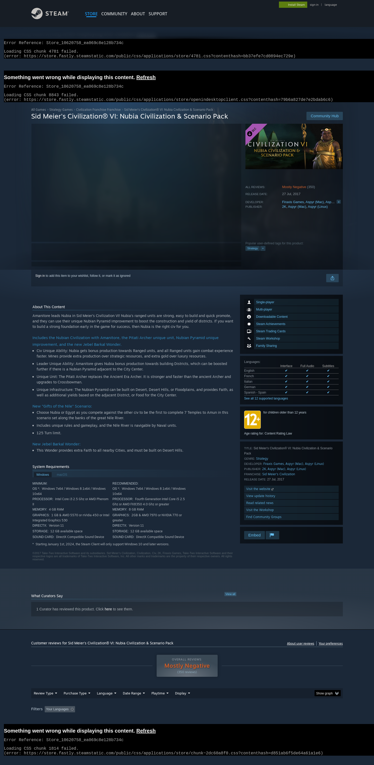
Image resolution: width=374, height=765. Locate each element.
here (108, 615)
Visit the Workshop (260, 516)
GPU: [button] (275, 715)
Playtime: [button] (150, 715)
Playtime (158, 699)
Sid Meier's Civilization (278, 480)
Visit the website (260, 495)
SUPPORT (158, 14)
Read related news (259, 509)
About (138, 14)
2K (284, 213)
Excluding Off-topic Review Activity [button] (110, 715)
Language (104, 699)
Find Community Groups (264, 523)
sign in (314, 4)
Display (180, 699)
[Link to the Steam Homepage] (54, 18)
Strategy (252, 254)
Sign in (40, 282)
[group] (187, 715)
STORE (91, 14)
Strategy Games (61, 116)
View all (230, 600)
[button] (48, 715)
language (331, 4)
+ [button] (263, 254)
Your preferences (331, 650)
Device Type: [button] (297, 715)
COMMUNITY (114, 14)
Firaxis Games (293, 208)
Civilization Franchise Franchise (98, 116)
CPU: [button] (257, 715)
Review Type (43, 699)
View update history (260, 502)
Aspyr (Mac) (315, 208)
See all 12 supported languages (266, 404)
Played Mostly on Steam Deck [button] (187, 715)
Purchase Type (75, 699)
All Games (38, 116)
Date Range (132, 699)
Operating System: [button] (231, 715)
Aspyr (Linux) (335, 208)
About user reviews (300, 650)
